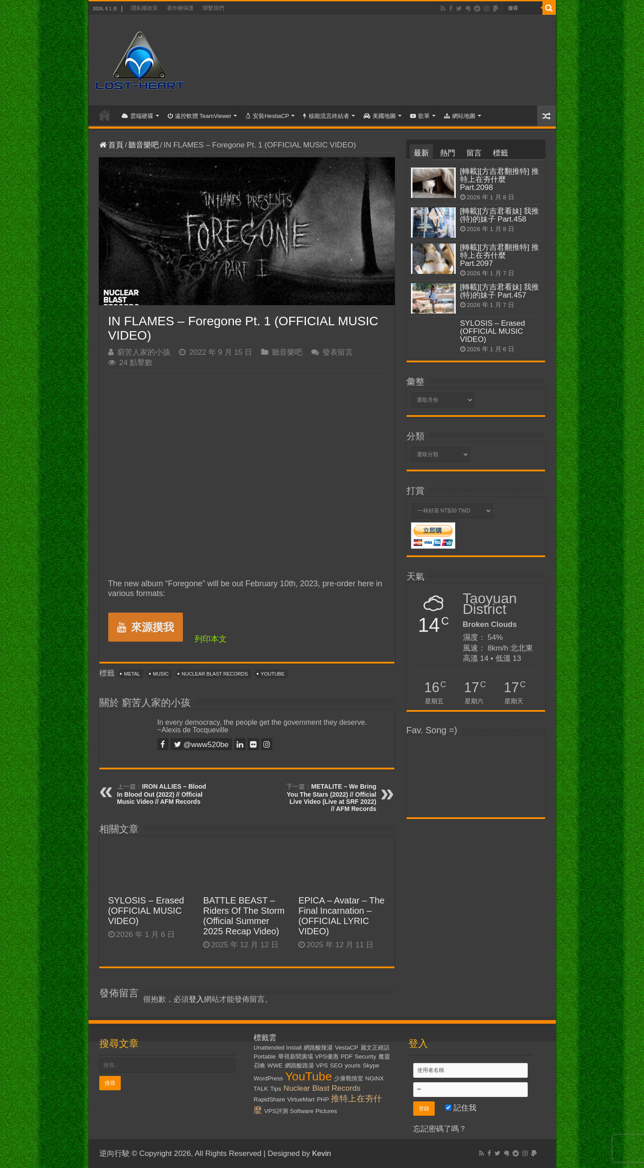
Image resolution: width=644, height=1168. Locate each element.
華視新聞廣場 (295, 1056)
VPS (322, 1065)
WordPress (268, 1078)
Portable (265, 1056)
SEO (336, 1065)
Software (302, 1111)
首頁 (104, 114)
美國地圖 (380, 116)
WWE (275, 1065)
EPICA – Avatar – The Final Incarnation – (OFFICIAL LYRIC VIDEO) (341, 915)
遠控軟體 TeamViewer (200, 116)
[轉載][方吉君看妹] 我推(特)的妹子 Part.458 (499, 215)
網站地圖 (459, 116)
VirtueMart (300, 1099)
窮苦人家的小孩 (143, 352)
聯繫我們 (213, 8)
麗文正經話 (375, 1047)
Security (365, 1056)
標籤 (500, 153)
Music (161, 673)
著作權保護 (180, 8)
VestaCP (346, 1047)
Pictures (326, 1111)
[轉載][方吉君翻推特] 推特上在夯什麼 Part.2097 (499, 255)
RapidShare (269, 1099)
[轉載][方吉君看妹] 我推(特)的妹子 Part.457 (499, 291)
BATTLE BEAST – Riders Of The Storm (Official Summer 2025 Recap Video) (243, 915)
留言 (474, 153)
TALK (261, 1088)
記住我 (460, 1108)
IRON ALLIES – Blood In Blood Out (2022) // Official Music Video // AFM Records (161, 794)
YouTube (272, 673)
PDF (347, 1056)
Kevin (321, 1153)
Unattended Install (277, 1047)
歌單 (420, 116)
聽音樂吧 (143, 145)
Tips (275, 1088)
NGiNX (374, 1078)
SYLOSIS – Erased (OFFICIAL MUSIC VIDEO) (146, 910)
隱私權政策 (144, 8)
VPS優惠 (327, 1056)
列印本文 (211, 638)
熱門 (447, 153)
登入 (196, 999)
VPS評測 (276, 1111)
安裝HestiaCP (267, 116)
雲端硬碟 (137, 116)
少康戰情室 (348, 1078)
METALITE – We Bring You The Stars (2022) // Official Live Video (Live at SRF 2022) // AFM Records (331, 797)
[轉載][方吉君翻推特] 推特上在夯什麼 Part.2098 (499, 179)
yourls (353, 1065)
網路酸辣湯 (318, 1047)
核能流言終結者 (326, 116)
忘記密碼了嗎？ (439, 1129)
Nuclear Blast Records (215, 673)
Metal (132, 673)
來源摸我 (145, 627)
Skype (371, 1065)
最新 (421, 153)
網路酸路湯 (299, 1065)
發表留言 (337, 352)
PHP (323, 1099)
